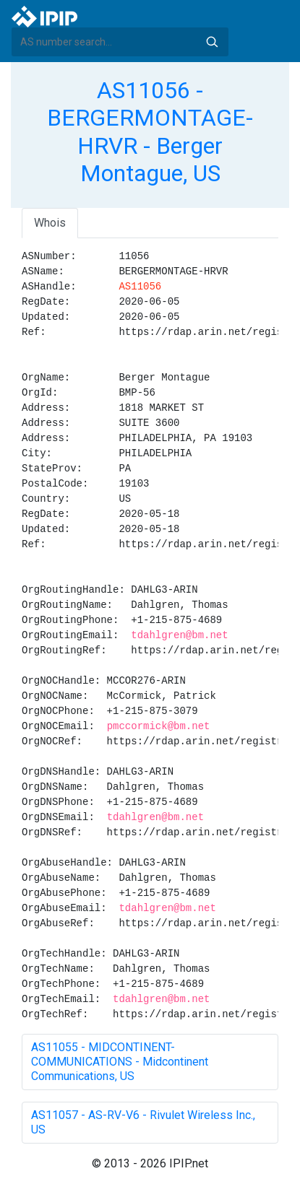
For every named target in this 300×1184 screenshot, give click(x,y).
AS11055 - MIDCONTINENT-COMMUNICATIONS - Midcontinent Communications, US (119, 1061)
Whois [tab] (50, 223)
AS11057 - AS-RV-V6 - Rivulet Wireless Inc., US (143, 1122)
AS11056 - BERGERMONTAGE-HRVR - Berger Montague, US (150, 132)
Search (212, 42)
